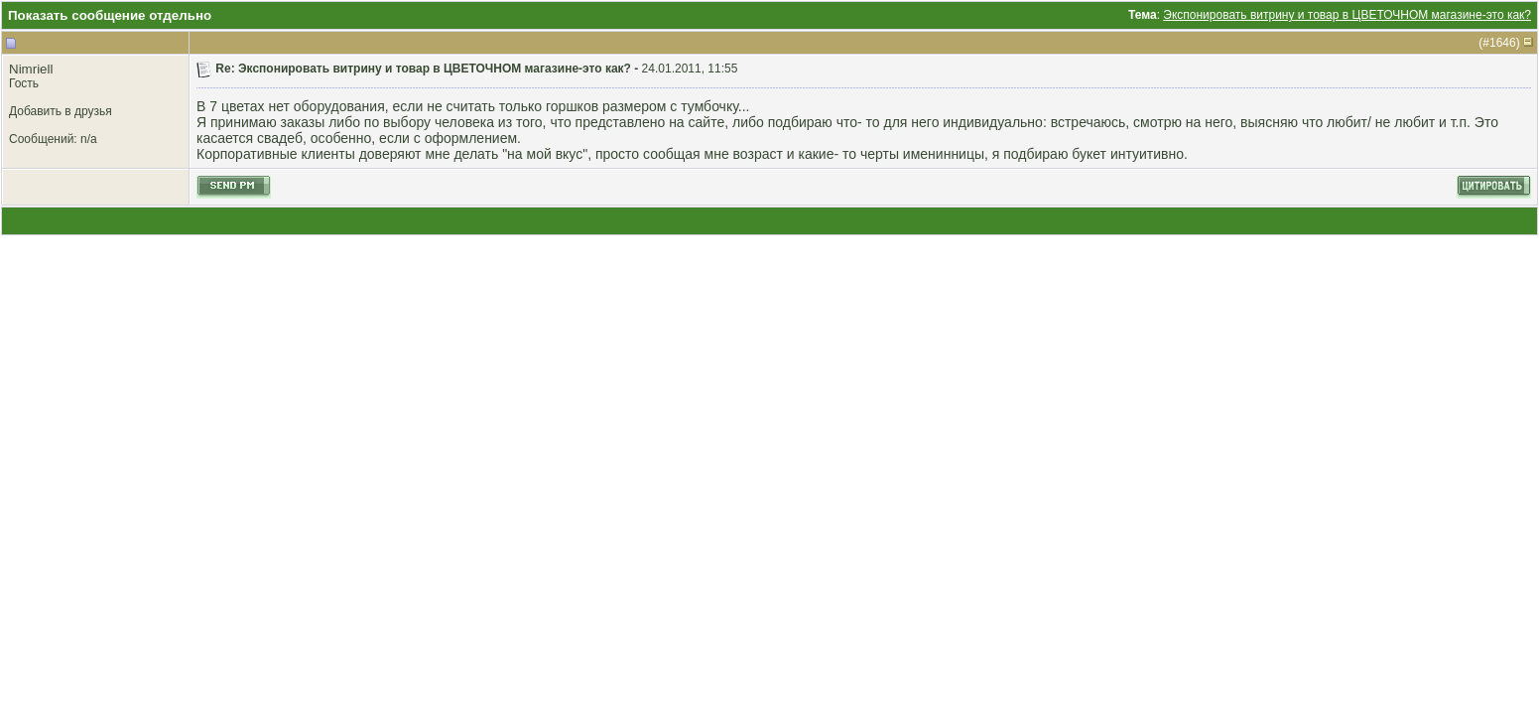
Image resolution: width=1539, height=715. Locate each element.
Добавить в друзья (60, 111)
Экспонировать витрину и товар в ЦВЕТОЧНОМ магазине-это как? (1347, 15)
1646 (1502, 43)
